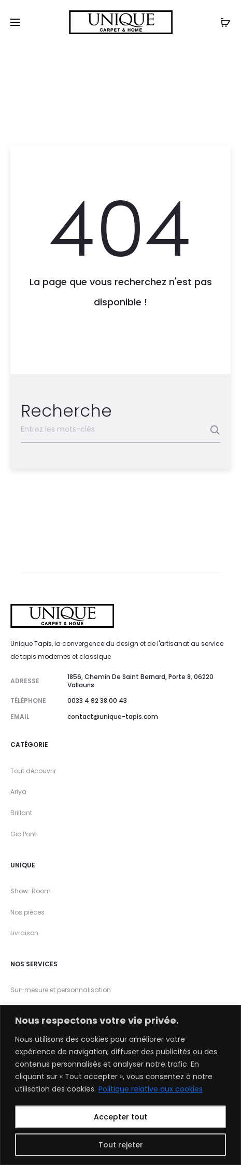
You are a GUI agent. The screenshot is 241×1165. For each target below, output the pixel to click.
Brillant (21, 812)
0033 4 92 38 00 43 (97, 700)
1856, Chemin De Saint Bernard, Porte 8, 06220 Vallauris (140, 680)
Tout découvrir (33, 770)
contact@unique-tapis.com (112, 716)
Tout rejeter (120, 1145)
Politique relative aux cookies (150, 1089)
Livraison (24, 932)
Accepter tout (120, 1117)
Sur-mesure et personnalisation (60, 989)
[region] (120, 1085)
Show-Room (30, 891)
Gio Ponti (24, 834)
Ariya (18, 791)
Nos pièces (27, 912)
